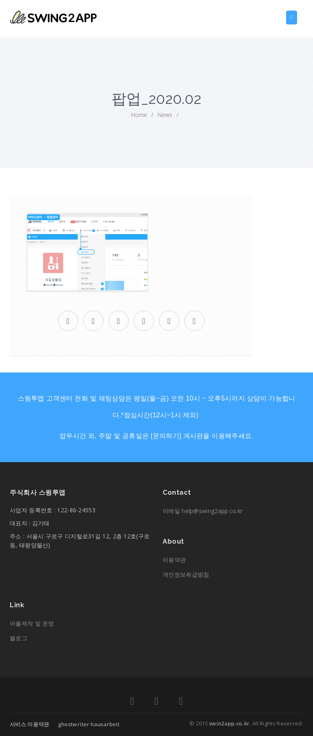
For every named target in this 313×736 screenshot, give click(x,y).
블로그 (18, 638)
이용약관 (174, 560)
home (139, 115)
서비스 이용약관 (29, 724)
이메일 (202, 511)
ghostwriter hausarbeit (89, 724)
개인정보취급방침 (186, 574)
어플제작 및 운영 (32, 623)
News (164, 115)
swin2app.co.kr (229, 723)
